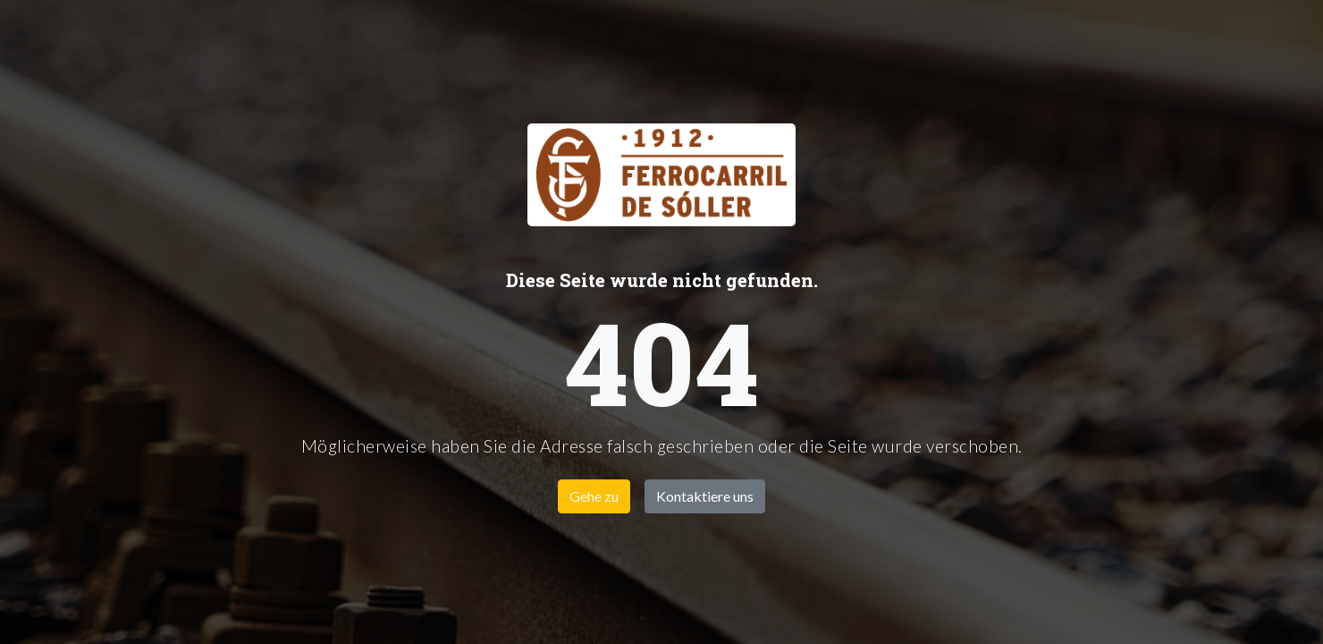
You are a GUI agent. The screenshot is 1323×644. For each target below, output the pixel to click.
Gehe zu (594, 495)
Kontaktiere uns (705, 495)
